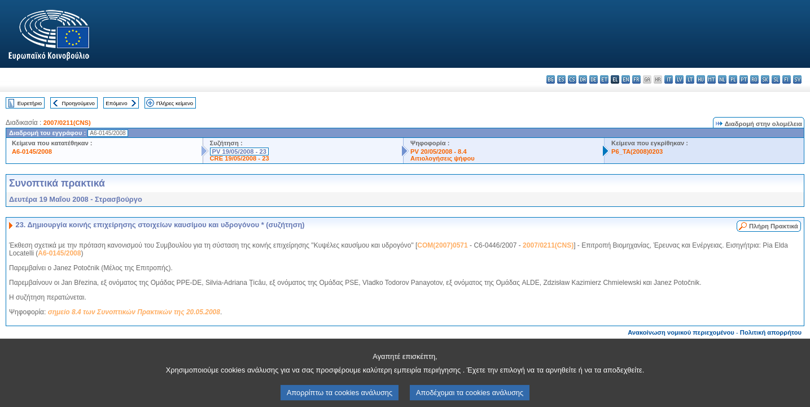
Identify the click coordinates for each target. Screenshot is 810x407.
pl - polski (733, 79)
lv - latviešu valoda (679, 79)
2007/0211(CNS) (67, 122)
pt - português (743, 79)
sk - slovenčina (765, 79)
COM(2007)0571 (442, 245)
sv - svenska (797, 79)
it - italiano (668, 79)
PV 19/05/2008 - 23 (239, 151)
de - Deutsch (593, 79)
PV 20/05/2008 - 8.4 (438, 151)
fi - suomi (786, 79)
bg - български (550, 79)
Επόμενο (116, 103)
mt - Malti (711, 79)
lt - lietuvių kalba (690, 79)
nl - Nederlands (722, 79)
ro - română (754, 79)
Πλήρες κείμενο (174, 103)
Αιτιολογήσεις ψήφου (442, 158)
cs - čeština (572, 79)
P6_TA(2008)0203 (637, 151)
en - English (625, 79)
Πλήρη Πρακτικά (773, 226)
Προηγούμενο (78, 103)
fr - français (636, 79)
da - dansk (583, 79)
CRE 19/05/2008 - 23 (239, 158)
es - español (561, 79)
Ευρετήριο (29, 103)
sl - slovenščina (776, 79)
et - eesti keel (604, 79)
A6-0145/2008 (32, 151)
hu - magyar (701, 79)
